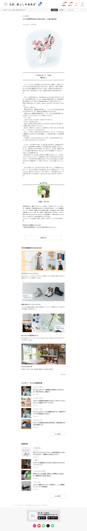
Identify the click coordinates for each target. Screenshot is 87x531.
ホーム (14, 505)
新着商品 (64, 5)
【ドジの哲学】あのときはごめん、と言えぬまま (40, 19)
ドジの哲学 (26, 16)
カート (76, 5)
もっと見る (58, 434)
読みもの (70, 5)
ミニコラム (20, 505)
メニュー (82, 5)
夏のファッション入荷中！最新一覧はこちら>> (15, 10)
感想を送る (43, 238)
